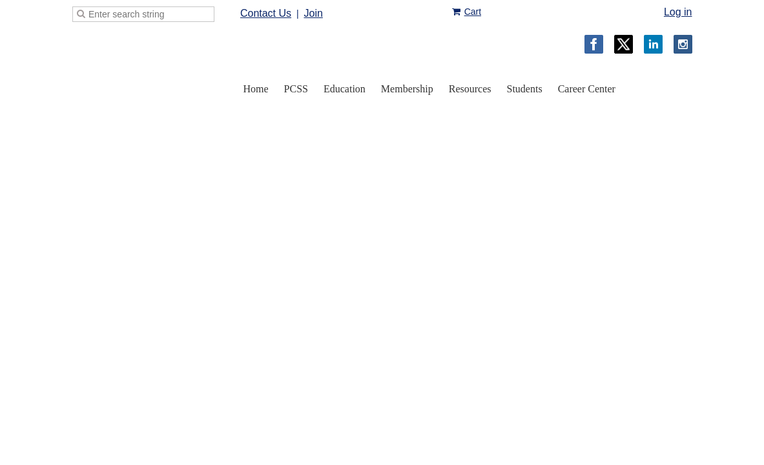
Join (313, 13)
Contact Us (265, 13)
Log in (678, 11)
